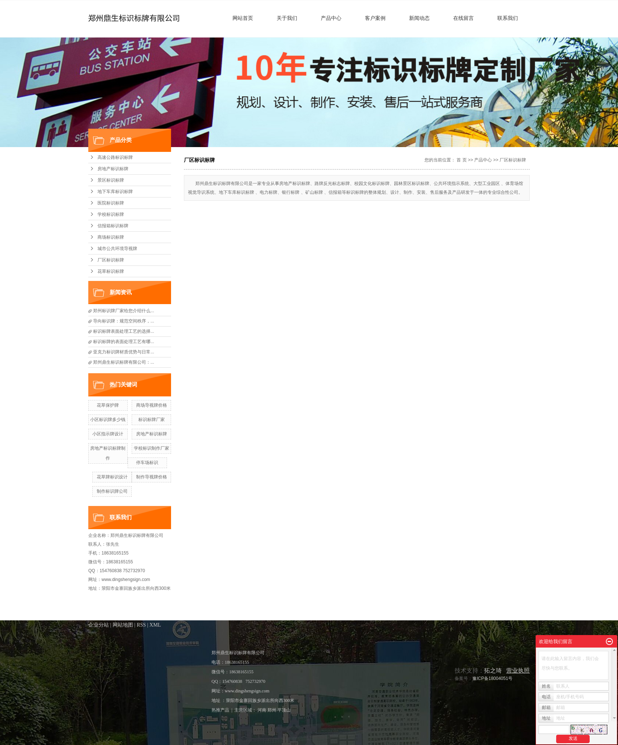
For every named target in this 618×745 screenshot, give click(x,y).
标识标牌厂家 (151, 419)
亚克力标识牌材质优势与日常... (123, 351)
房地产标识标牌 (112, 168)
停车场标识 (147, 462)
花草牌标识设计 (112, 477)
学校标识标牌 (110, 214)
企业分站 (98, 625)
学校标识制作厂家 (151, 448)
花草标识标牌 (110, 271)
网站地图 (123, 625)
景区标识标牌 (110, 180)
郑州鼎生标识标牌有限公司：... (123, 362)
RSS (141, 625)
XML (155, 625)
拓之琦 (493, 670)
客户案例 (375, 18)
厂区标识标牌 (110, 260)
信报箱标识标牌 (112, 225)
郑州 (271, 710)
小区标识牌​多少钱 (107, 419)
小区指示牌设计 (107, 433)
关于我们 (287, 18)
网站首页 (242, 18)
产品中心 (331, 18)
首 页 (461, 160)
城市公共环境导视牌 (117, 248)
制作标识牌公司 (112, 491)
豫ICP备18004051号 (492, 678)
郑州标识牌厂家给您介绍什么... (123, 310)
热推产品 (220, 710)
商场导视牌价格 (151, 405)
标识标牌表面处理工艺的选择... (123, 331)
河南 (262, 710)
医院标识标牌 (110, 203)
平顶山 (284, 710)
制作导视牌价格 (151, 477)
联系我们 (507, 18)
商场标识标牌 (110, 237)
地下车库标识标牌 (115, 191)
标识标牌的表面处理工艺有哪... (123, 341)
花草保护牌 (108, 405)
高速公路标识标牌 (115, 157)
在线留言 (463, 18)
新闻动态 (419, 18)
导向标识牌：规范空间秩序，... (123, 321)
